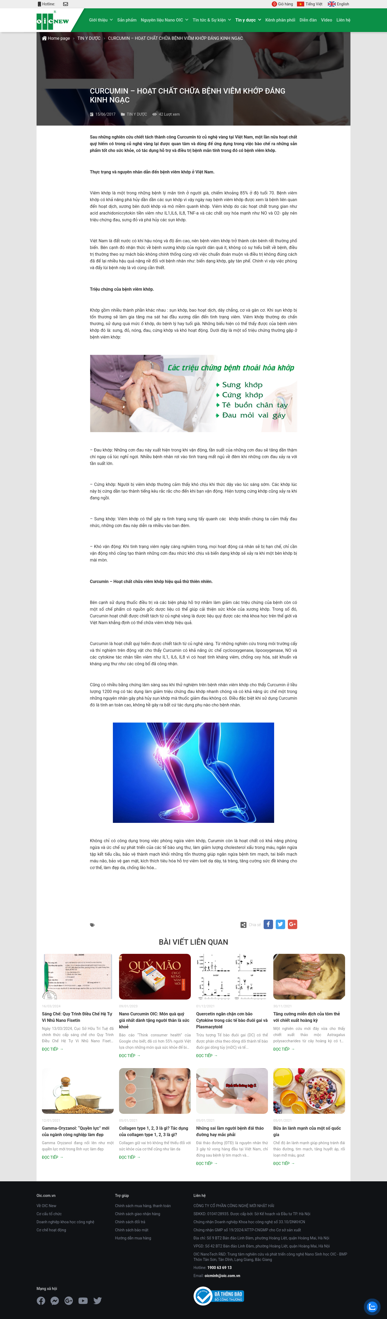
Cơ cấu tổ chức (49, 1214)
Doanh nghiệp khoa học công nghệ (65, 1222)
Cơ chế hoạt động (51, 1230)
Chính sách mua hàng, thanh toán (143, 1206)
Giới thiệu (98, 20)
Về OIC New (46, 1206)
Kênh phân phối (280, 20)
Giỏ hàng (282, 4)
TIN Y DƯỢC (89, 38)
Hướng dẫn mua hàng (133, 1238)
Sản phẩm (127, 20)
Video (326, 20)
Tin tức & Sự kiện (209, 20)
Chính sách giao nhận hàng (137, 1214)
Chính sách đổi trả (130, 1222)
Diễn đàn (308, 20)
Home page (56, 38)
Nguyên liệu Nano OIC (162, 20)
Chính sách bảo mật (131, 1230)
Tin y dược (245, 20)
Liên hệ (343, 20)
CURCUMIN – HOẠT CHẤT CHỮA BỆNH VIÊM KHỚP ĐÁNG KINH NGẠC (175, 38)
